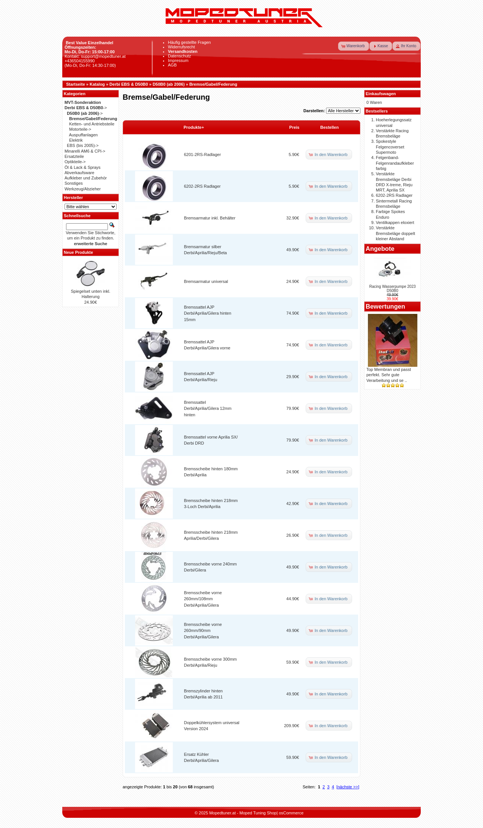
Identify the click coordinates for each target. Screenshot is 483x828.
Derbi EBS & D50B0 (128, 84)
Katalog (97, 84)
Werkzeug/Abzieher (83, 189)
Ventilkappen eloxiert (395, 222)
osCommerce (291, 813)
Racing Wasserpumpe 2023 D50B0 (392, 288)
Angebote (380, 248)
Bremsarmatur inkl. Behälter (209, 218)
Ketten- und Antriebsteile (91, 124)
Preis (294, 127)
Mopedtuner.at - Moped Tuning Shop (243, 813)
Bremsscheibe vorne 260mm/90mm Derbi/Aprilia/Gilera (203, 630)
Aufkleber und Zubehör (86, 178)
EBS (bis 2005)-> (82, 145)
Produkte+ (194, 127)
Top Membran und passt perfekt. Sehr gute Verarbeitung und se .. (388, 375)
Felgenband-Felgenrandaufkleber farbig (395, 163)
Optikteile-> (75, 161)
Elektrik (76, 140)
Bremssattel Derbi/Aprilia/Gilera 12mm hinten (208, 408)
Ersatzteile (74, 156)
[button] (353, 46)
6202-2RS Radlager (202, 186)
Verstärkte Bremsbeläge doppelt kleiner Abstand (395, 233)
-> (86, 107)
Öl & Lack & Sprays (82, 167)
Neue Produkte (78, 252)
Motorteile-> (80, 129)
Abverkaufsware (79, 172)
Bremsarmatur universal (206, 281)
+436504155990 (80, 61)
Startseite (75, 84)
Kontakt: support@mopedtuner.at (95, 56)
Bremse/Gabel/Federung (213, 84)
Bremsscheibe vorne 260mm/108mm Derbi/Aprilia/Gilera (203, 598)
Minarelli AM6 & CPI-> (85, 151)
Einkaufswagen (381, 93)
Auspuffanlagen (83, 135)
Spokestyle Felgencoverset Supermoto (390, 146)
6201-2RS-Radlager (202, 154)
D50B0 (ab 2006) (168, 84)
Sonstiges (74, 183)
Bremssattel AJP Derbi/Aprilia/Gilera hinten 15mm (207, 313)
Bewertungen (385, 306)
